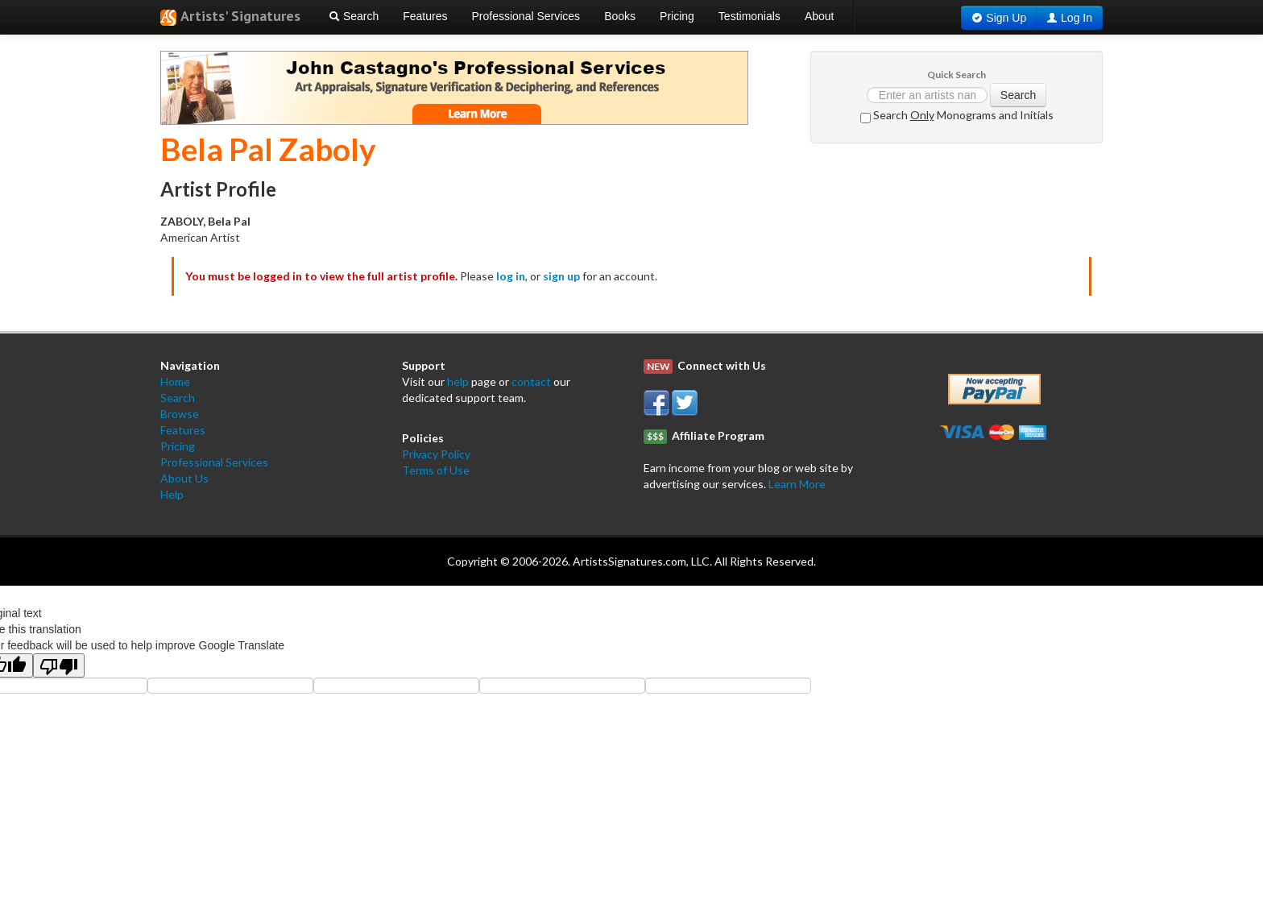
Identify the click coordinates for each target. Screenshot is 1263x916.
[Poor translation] (59, 665)
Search (354, 16)
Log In (1076, 17)
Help (172, 494)
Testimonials (749, 16)
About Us (184, 478)
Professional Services (526, 16)
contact (531, 381)
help (458, 381)
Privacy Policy (436, 454)
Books (620, 16)
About (819, 16)
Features (425, 16)
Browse (179, 414)
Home (175, 381)
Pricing (677, 16)
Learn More (797, 484)
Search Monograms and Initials (957, 115)
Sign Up (1006, 17)
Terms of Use (436, 470)
